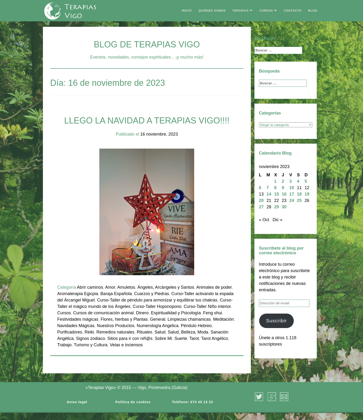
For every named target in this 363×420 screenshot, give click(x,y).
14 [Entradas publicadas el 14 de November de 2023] (269, 194)
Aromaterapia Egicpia (77, 293)
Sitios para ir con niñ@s (129, 338)
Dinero (142, 312)
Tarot (194, 338)
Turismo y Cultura (90, 344)
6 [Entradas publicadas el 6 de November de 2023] (260, 187)
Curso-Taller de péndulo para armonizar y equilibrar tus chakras (157, 300)
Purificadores (69, 332)
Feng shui (212, 312)
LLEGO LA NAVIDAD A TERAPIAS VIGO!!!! (147, 120)
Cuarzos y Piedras (151, 293)
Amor (110, 287)
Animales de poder (214, 287)
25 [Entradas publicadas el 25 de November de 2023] (299, 200)
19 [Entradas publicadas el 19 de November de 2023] (306, 194)
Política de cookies (133, 402)
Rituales (144, 332)
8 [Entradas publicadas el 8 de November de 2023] (275, 187)
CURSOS (268, 10)
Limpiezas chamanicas (189, 319)
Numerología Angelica (158, 325)
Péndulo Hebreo (196, 325)
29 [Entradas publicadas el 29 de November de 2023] (276, 207)
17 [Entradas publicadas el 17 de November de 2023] (291, 194)
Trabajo (64, 344)
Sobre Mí (163, 338)
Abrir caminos (90, 287)
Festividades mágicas (77, 319)
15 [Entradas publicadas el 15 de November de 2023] (276, 194)
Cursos (64, 312)
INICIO (187, 10)
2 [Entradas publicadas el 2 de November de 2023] (283, 181)
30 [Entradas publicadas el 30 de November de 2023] (284, 207)
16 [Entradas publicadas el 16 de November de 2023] (284, 194)
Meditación (223, 319)
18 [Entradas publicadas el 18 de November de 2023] (299, 194)
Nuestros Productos (115, 325)
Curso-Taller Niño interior (207, 306)
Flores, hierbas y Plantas (124, 319)
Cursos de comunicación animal (103, 312)
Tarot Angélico (214, 338)
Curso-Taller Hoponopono (157, 306)
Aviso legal (77, 402)
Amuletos (126, 287)
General (157, 319)
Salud (160, 332)
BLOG (312, 10)
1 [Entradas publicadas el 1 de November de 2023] (275, 181)
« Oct (264, 219)
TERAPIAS (242, 10)
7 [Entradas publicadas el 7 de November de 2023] (268, 187)
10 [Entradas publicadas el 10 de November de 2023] (291, 187)
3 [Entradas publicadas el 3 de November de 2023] (290, 181)
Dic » (277, 219)
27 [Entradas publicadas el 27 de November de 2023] (261, 207)
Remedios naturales (115, 332)
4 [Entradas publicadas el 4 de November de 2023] (298, 181)
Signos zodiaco (90, 338)
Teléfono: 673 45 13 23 (192, 402)
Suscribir (276, 320)
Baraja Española (116, 293)
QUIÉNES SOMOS (212, 10)
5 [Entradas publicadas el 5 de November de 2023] (305, 181)
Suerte (181, 338)
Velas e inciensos (126, 344)
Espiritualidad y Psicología (176, 312)
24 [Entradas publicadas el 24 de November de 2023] (291, 200)
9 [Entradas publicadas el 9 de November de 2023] (283, 187)
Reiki (89, 332)
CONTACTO (293, 10)
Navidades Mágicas (76, 325)
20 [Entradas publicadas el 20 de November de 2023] (261, 200)
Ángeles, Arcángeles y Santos (166, 287)
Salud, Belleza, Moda (188, 332)
